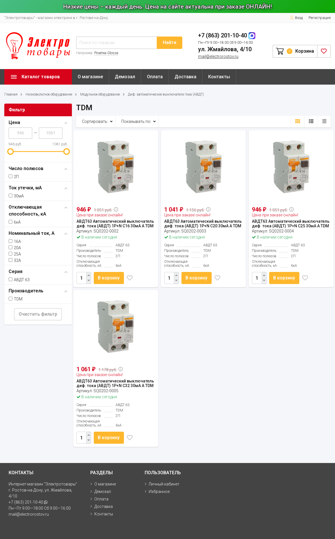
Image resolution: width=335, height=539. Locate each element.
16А (15, 241)
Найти (169, 42)
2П (14, 176)
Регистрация (320, 18)
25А (15, 254)
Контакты (219, 76)
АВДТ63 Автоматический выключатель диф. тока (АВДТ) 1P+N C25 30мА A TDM (291, 223)
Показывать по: (136, 121)
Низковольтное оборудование (49, 94)
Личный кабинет (164, 484)
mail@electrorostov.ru (218, 56)
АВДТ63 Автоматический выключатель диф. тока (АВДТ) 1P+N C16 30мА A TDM (115, 223)
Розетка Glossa (106, 53)
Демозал (125, 76)
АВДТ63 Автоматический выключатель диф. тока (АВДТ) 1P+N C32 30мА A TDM (115, 383)
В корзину (109, 278)
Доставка (185, 76)
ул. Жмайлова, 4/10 (225, 49)
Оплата (155, 76)
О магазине (90, 76)
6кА (15, 222)
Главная (11, 94)
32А (15, 260)
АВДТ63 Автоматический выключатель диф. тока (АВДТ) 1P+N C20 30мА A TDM (203, 223)
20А (15, 247)
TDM (15, 299)
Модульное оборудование (100, 94)
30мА (16, 196)
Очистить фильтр (38, 314)
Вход (296, 18)
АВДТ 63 (19, 279)
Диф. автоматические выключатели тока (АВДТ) (166, 94)
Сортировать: (95, 121)
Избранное (159, 491)
